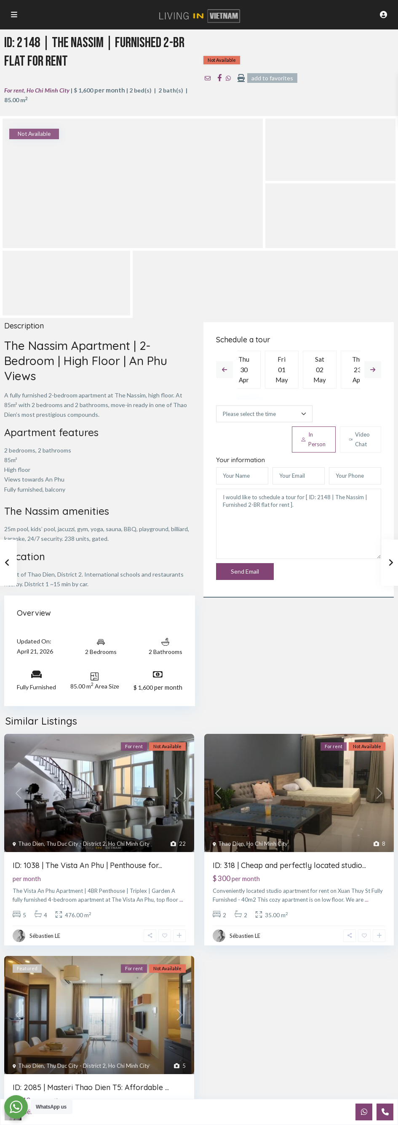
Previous (224, 369)
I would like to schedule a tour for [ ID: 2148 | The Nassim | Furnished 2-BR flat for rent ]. (299, 524)
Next (372, 369)
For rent (14, 90)
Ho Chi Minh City (48, 90)
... (181, 899)
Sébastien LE (44, 935)
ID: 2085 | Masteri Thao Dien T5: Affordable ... (91, 1087)
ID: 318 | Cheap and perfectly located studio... (289, 865)
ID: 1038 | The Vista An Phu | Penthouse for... (87, 865)
